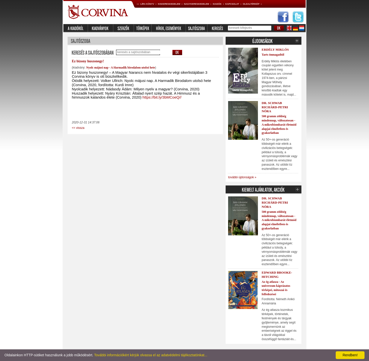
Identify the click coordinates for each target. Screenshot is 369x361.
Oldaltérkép (251, 4)
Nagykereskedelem (196, 4)
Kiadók (217, 4)
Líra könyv (147, 4)
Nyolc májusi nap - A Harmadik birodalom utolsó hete (120, 67)
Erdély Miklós (275, 49)
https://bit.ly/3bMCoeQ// (161, 97)
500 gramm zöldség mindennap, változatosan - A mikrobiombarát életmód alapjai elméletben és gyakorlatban (279, 124)
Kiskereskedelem (169, 4)
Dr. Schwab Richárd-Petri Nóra (275, 107)
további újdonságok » (242, 177)
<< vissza (78, 128)
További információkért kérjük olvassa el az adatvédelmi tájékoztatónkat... (150, 355)
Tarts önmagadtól (273, 54)
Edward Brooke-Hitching (277, 275)
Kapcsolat (232, 4)
